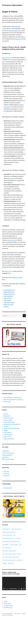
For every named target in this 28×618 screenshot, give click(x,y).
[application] (14, 583)
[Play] (4, 588)
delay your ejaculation (9, 532)
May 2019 (6, 471)
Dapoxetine (18, 39)
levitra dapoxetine (8, 538)
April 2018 (6, 475)
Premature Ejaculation (12, 5)
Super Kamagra (8, 296)
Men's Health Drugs (8, 459)
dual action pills (7, 535)
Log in (5, 601)
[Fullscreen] (24, 588)
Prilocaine (11, 563)
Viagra (5, 90)
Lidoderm (6, 426)
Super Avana (7, 300)
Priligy (5, 430)
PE (20, 544)
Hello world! (7, 401)
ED (14, 535)
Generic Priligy (8, 420)
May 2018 (6, 473)
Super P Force (6, 57)
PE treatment (7, 547)
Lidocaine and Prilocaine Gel (12, 424)
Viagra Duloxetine (9, 292)
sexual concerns (12, 240)
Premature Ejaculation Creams (12, 554)
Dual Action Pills (17, 277)
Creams (6, 414)
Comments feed (8, 605)
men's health (14, 544)
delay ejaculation (16, 529)
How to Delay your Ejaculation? (13, 397)
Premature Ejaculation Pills (11, 428)
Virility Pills (5, 451)
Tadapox (6, 306)
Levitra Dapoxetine (9, 290)
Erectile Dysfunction (15, 30)
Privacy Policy (8, 432)
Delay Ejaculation (7, 455)
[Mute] (21, 588)
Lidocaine (18, 538)
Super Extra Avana (9, 302)
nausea (12, 178)
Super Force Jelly (8, 304)
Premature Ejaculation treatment (13, 399)
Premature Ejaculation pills (11, 557)
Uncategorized (8, 488)
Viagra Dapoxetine (9, 294)
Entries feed (7, 603)
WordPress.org (8, 607)
